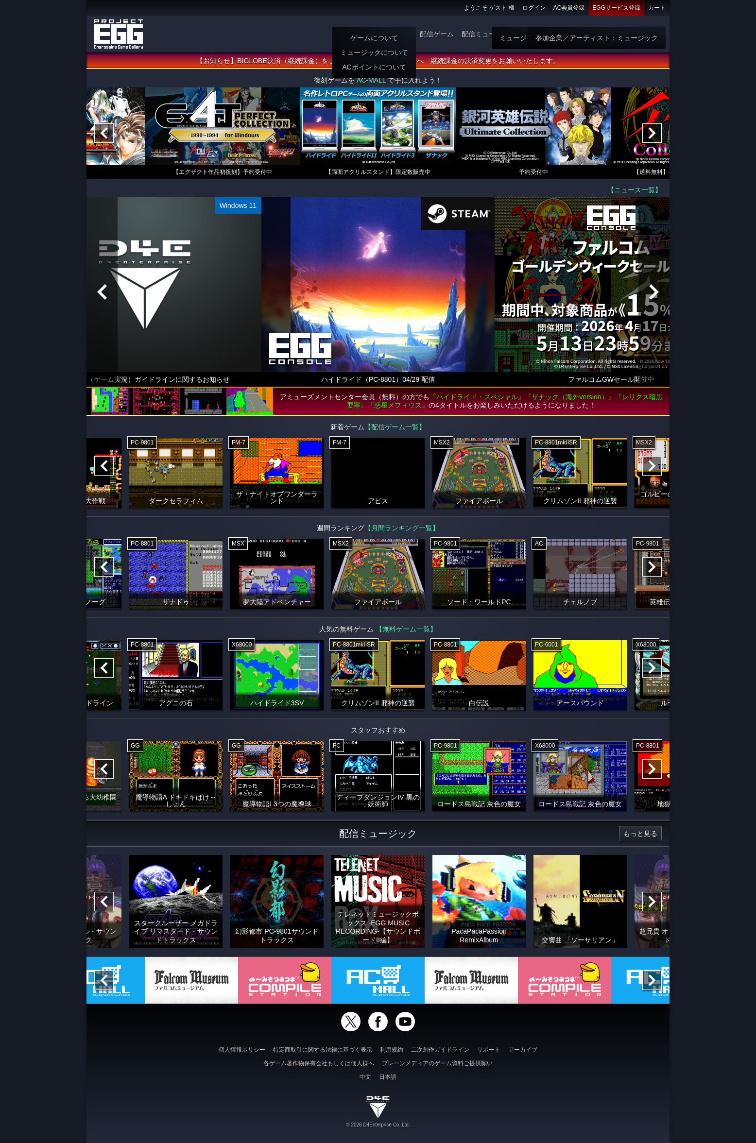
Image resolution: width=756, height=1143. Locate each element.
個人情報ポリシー (242, 1050)
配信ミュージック (489, 34)
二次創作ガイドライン (440, 1050)
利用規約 (391, 1050)
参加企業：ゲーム (634, 34)
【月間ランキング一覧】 (401, 528)
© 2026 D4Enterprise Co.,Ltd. (378, 1124)
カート (657, 7)
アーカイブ (522, 1050)
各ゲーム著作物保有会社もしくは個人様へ (318, 1063)
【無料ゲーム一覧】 (406, 629)
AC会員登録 (569, 7)
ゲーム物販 (541, 34)
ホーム (373, 34)
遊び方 (402, 34)
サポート (488, 1050)
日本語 (387, 1077)
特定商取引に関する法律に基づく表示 (322, 1050)
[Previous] (104, 133)
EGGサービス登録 (616, 7)
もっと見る (640, 833)
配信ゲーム (437, 34)
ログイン (534, 7)
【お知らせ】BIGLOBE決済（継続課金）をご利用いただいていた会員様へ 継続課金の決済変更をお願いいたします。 (377, 61)
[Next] (652, 133)
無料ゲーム (583, 34)
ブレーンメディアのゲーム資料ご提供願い (437, 1063)
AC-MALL (371, 80)
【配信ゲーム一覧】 (395, 427)
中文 (365, 1077)
